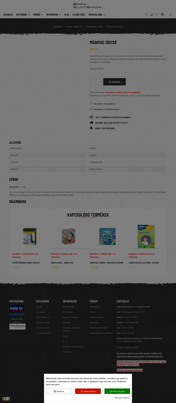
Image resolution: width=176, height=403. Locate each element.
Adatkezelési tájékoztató (122, 398)
